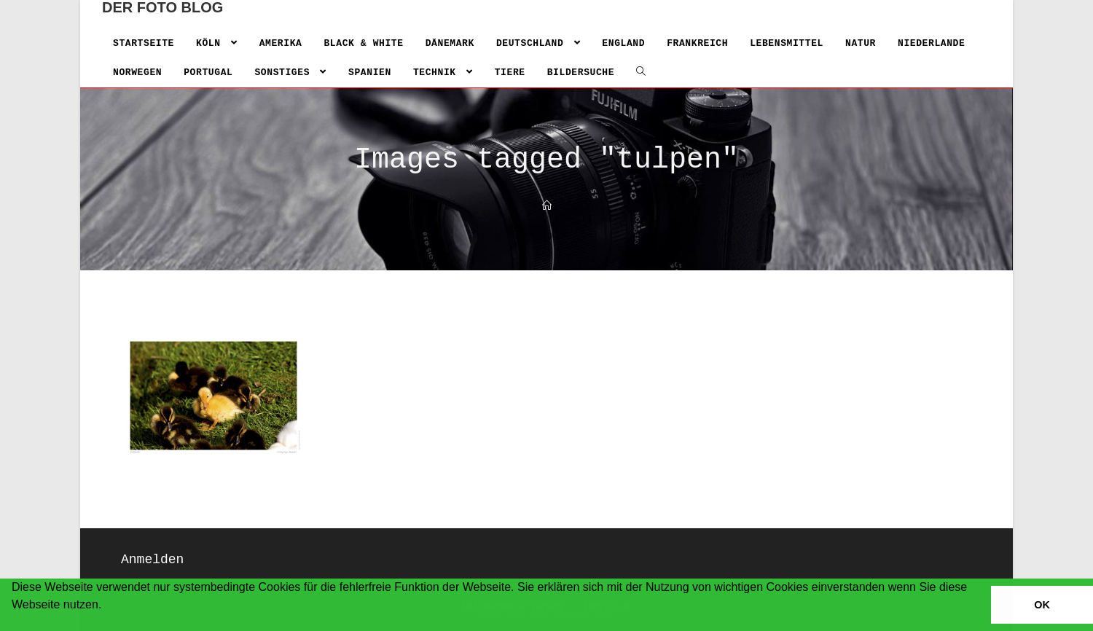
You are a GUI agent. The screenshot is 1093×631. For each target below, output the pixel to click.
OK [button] (1042, 605)
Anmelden (152, 559)
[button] (14, 624)
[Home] (547, 206)
